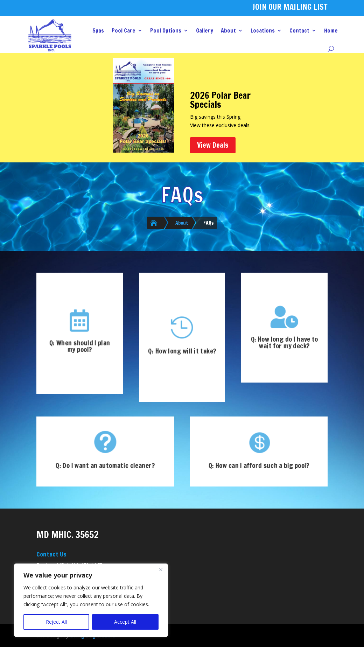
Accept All (125, 621)
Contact (299, 30)
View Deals (213, 145)
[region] (91, 600)
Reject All (56, 621)
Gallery (204, 30)
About (228, 30)
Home (331, 30)
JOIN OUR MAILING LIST (290, 6)
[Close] (160, 569)
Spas (98, 30)
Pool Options (165, 30)
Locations (263, 30)
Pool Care (123, 30)
